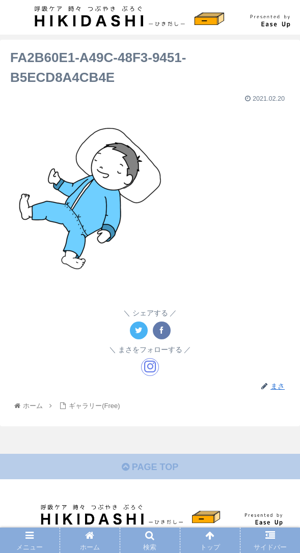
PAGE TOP (150, 467)
